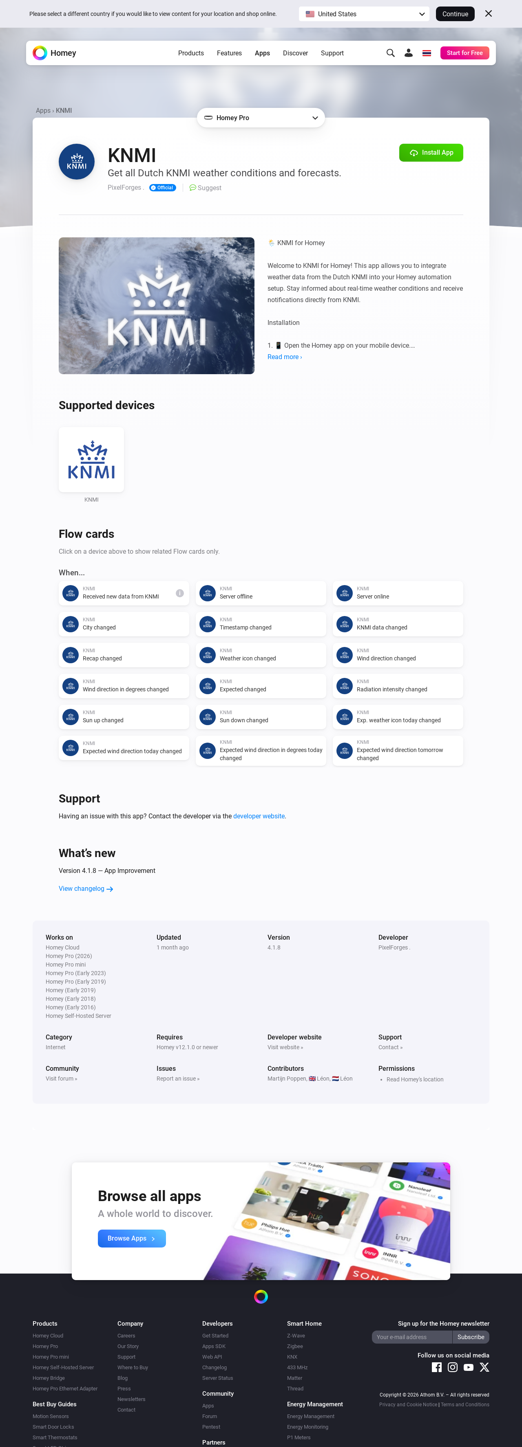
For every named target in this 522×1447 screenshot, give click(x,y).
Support (332, 53)
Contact (126, 1410)
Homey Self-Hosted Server (63, 1367)
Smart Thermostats (55, 1437)
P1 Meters (299, 1437)
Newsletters (131, 1399)
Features (229, 53)
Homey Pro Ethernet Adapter (65, 1389)
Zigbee (295, 1346)
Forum (209, 1416)
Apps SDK (214, 1346)
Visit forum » (61, 1078)
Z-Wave (296, 1336)
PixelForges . (394, 947)
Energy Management (310, 1416)
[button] (364, 14)
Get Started (215, 1336)
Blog (122, 1378)
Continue (455, 14)
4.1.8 (274, 947)
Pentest (211, 1427)
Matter (294, 1378)
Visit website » (285, 1047)
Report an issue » (178, 1078)
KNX (292, 1357)
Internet (56, 1047)
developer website (259, 816)
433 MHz (297, 1367)
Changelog (214, 1367)
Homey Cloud (48, 1336)
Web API (212, 1357)
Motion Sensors (51, 1416)
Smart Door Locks (53, 1427)
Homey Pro (45, 1346)
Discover (295, 53)
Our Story (128, 1346)
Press (124, 1389)
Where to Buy (132, 1367)
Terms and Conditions (465, 1405)
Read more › (285, 357)
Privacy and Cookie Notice (408, 1405)
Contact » (390, 1047)
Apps (262, 53)
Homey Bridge (49, 1378)
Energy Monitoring (307, 1427)
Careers (126, 1336)
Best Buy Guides (55, 1404)
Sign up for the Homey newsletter (443, 1323)
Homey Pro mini (51, 1357)
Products (191, 53)
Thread (295, 1389)
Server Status (217, 1378)
